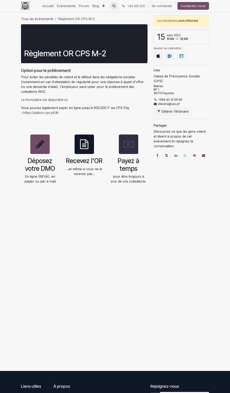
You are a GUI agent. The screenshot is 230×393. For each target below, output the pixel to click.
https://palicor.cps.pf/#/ (40, 113)
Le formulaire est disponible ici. (44, 100)
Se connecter (162, 6)
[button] (114, 6)
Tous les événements (37, 19)
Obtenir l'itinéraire (173, 111)
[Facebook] (157, 155)
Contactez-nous (193, 6)
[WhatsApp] (185, 155)
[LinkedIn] (176, 155)
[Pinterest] (194, 155)
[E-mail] (203, 155)
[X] (166, 155)
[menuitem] (48, 6)
